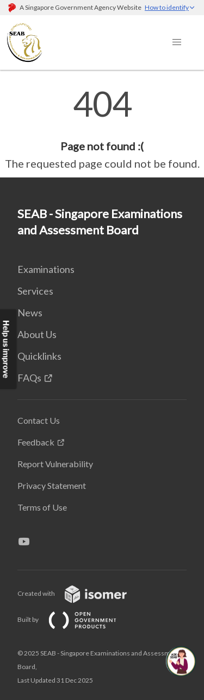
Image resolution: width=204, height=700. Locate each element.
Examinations (46, 269)
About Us (37, 334)
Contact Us (38, 420)
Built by (75, 619)
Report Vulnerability (55, 464)
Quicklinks (39, 356)
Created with (80, 593)
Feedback (35, 442)
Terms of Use (42, 507)
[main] (102, 129)
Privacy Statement (51, 485)
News (29, 313)
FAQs (29, 378)
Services (35, 291)
